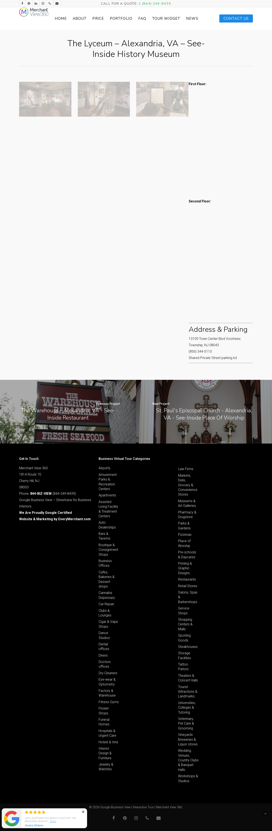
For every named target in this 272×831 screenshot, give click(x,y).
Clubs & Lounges (105, 613)
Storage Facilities (184, 655)
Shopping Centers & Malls (185, 624)
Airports (104, 468)
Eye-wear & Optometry (107, 681)
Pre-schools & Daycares (187, 554)
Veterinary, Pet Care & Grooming (186, 723)
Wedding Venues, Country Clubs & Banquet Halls (188, 760)
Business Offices (105, 563)
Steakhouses (188, 647)
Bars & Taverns (104, 536)
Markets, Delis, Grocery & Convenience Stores (187, 485)
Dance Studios (104, 635)
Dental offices (104, 646)
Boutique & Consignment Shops (108, 550)
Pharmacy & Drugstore (187, 514)
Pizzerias (184, 535)
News (199, 18)
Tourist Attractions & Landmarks (187, 691)
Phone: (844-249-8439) (47, 494)
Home (76, 18)
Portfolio (136, 18)
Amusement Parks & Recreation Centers (108, 482)
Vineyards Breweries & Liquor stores (188, 739)
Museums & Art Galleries (187, 503)
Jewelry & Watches (106, 766)
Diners (103, 655)
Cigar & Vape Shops (108, 624)
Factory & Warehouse (107, 693)
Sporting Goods (184, 637)
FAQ (158, 18)
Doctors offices (105, 664)
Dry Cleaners (108, 673)
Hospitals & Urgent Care (107, 733)
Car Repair (106, 604)
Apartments (107, 495)
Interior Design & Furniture (105, 753)
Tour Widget (177, 18)
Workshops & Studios (188, 778)
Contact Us (236, 18)
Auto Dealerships (107, 524)
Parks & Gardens (184, 525)
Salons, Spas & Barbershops (187, 597)
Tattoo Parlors (183, 666)
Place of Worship (184, 543)
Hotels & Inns (108, 742)
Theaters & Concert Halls (188, 678)
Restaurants (187, 579)
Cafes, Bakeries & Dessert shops (107, 579)
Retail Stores (187, 586)
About (95, 18)
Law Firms (185, 469)
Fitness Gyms (109, 702)
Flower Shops (104, 710)
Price (114, 18)
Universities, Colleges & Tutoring (187, 707)
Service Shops (183, 610)
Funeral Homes (104, 722)
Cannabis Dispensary (107, 595)
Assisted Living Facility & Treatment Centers (108, 509)
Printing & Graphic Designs (185, 568)
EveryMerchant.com (74, 519)
